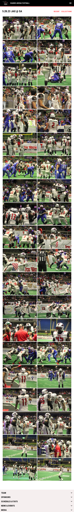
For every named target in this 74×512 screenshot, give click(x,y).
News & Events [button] (8, 506)
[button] (20, 27)
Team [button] (3, 493)
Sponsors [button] (5, 497)
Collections (66, 11)
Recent (57, 11)
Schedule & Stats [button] (9, 501)
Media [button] (4, 510)
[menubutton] (70, 3)
